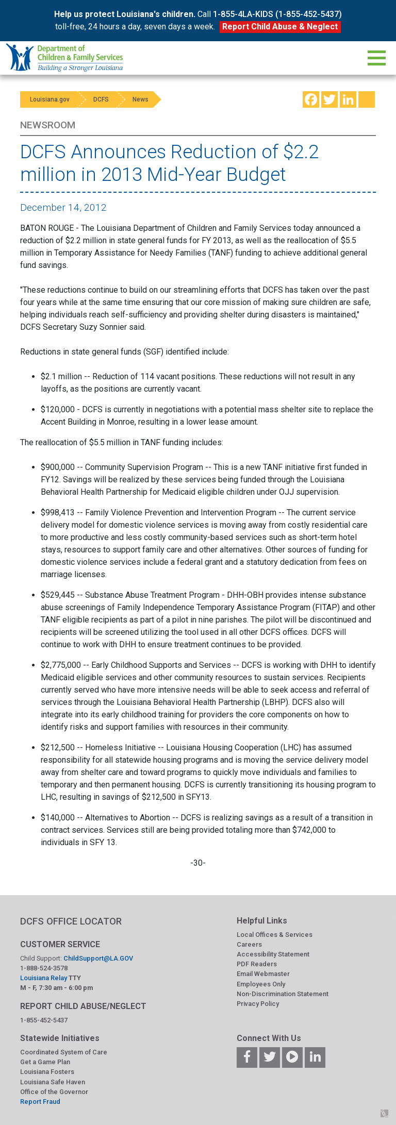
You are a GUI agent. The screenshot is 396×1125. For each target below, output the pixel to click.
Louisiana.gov (50, 99)
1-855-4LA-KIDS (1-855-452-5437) (277, 14)
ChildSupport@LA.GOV (98, 958)
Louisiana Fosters (47, 1072)
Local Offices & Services (274, 934)
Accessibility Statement (273, 954)
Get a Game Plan (45, 1062)
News (145, 99)
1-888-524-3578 (44, 968)
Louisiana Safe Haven (52, 1082)
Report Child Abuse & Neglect (280, 26)
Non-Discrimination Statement (282, 994)
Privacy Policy (258, 1004)
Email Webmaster (263, 974)
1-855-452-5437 (44, 1020)
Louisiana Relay (44, 978)
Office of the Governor (54, 1092)
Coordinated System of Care (63, 1052)
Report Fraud (40, 1101)
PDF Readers (257, 964)
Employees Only (261, 984)
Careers (249, 944)
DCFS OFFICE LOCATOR (71, 921)
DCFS (103, 99)
